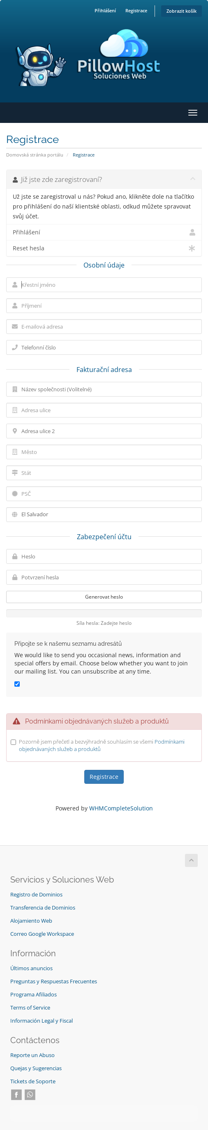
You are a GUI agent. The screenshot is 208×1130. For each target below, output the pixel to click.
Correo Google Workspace (42, 933)
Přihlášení (105, 10)
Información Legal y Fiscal (41, 1020)
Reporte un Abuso (32, 1055)
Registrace (136, 10)
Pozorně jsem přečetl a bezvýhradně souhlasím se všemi (102, 745)
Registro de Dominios (36, 894)
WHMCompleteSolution (121, 808)
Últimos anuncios (31, 968)
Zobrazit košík (181, 11)
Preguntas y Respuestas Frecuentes (53, 981)
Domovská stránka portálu (34, 155)
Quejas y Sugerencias (36, 1068)
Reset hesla (104, 248)
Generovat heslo (104, 596)
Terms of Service (30, 1007)
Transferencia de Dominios (42, 907)
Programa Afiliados (33, 994)
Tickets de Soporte (32, 1081)
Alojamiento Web (31, 920)
